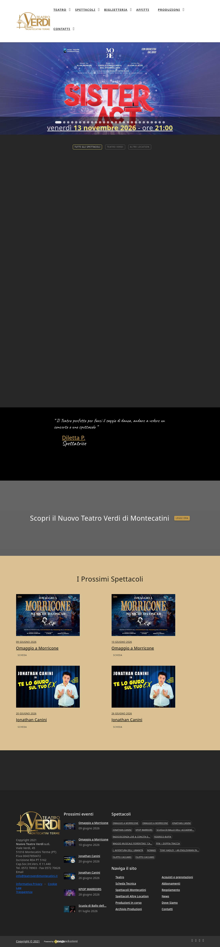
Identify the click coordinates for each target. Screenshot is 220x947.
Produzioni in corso (129, 903)
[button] (58, 122)
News (165, 896)
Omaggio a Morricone (93, 823)
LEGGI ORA (182, 536)
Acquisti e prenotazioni (177, 877)
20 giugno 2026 (26, 731)
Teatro (120, 877)
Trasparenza (24, 892)
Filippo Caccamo (122, 857)
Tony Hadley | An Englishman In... (179, 850)
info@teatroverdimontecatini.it (37, 876)
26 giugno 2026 (122, 731)
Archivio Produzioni (129, 909)
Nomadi (151, 850)
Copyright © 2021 (28, 941)
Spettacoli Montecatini (131, 890)
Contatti (167, 909)
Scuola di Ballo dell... (92, 906)
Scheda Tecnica (126, 883)
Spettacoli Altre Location (132, 896)
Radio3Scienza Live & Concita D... (131, 836)
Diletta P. (73, 437)
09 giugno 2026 (26, 660)
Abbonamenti (171, 883)
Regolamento (171, 890)
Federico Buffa (162, 836)
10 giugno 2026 (122, 660)
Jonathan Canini (31, 737)
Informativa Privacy (29, 884)
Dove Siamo (170, 903)
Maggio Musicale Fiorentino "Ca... (132, 843)
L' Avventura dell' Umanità (128, 850)
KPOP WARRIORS (90, 889)
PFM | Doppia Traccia (168, 843)
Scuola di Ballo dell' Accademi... (175, 830)
